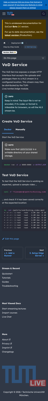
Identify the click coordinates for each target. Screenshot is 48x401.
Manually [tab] (20, 129)
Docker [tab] (8, 129)
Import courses (9, 312)
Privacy (7, 343)
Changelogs (8, 351)
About (6, 339)
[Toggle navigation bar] (4, 14)
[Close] (46, 5)
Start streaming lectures (14, 308)
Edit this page (10, 238)
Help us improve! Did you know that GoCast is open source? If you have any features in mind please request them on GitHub (22, 5)
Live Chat (6, 317)
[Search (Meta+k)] (43, 13)
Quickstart (7, 273)
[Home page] (4, 43)
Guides (5, 282)
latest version (12, 35)
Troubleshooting (10, 286)
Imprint (7, 347)
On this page (10, 58)
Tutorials (6, 277)
